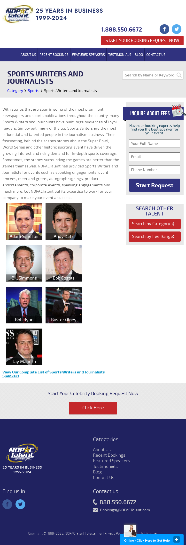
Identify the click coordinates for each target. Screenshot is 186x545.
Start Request (154, 185)
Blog (139, 55)
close (176, 539)
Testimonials (119, 55)
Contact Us (155, 55)
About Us (28, 55)
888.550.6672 (114, 502)
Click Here (93, 408)
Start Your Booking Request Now (142, 40)
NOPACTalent (74, 533)
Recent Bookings (54, 55)
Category (15, 90)
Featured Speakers (88, 55)
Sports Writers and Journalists (70, 90)
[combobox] (155, 224)
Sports (33, 90)
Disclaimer (94, 533)
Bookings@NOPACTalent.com (125, 510)
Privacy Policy (114, 533)
